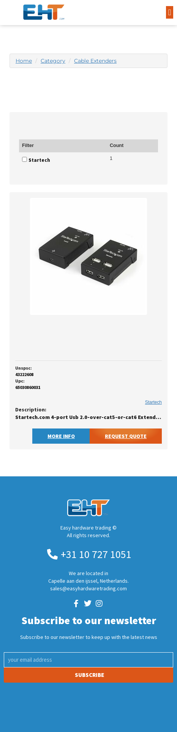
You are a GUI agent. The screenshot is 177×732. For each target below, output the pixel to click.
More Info (61, 436)
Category (53, 60)
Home (24, 60)
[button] (169, 12)
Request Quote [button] (126, 436)
